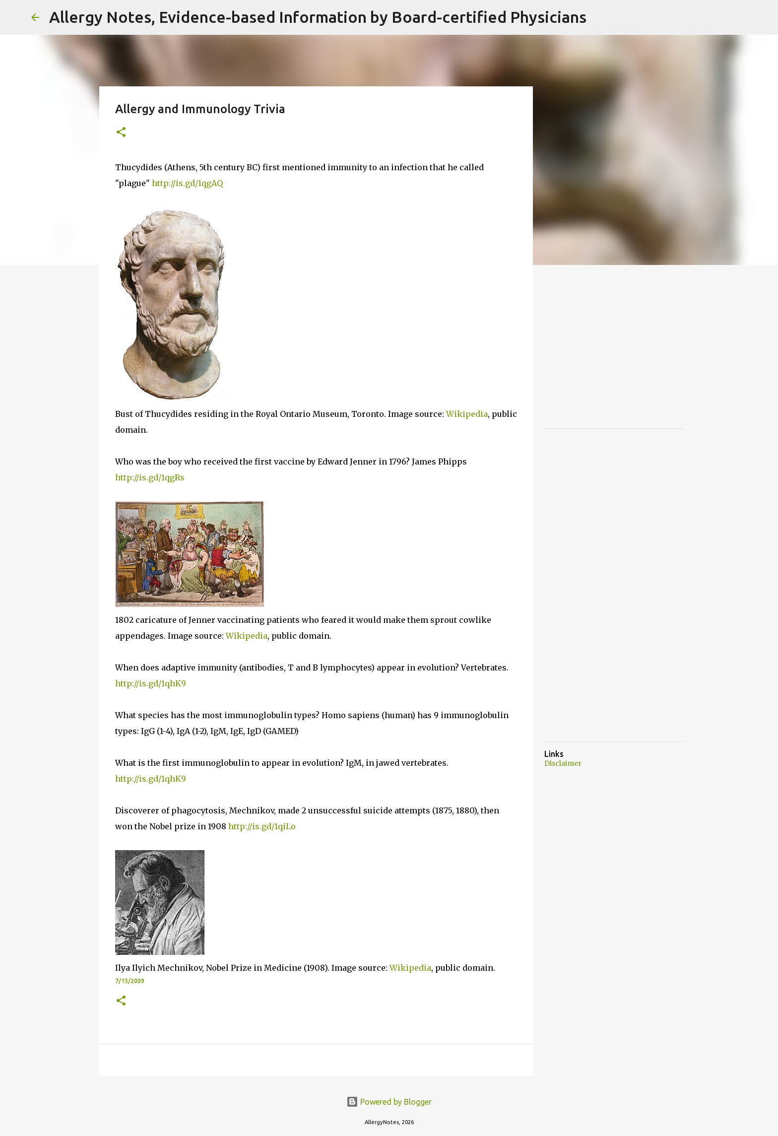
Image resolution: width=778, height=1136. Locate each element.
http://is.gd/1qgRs (150, 477)
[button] (121, 132)
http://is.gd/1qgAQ (187, 183)
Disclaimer (563, 763)
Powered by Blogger (389, 1101)
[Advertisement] (618, 357)
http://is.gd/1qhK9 (150, 683)
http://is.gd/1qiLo (262, 826)
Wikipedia (467, 414)
